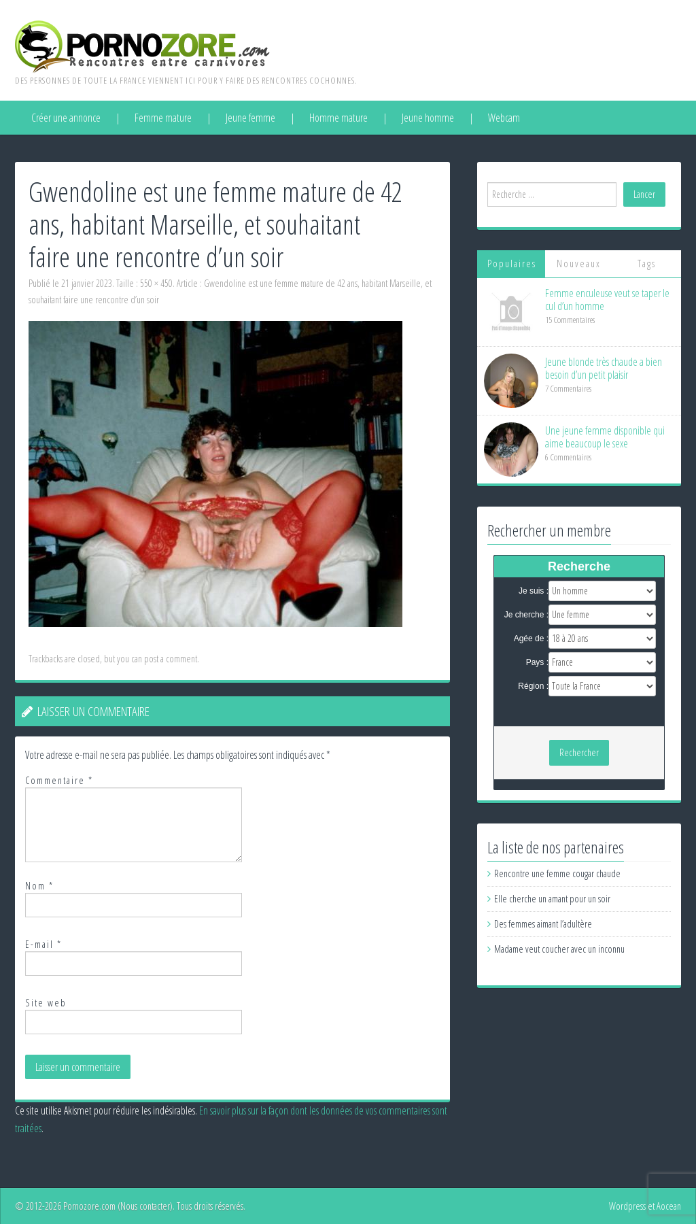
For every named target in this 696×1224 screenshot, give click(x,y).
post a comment (170, 658)
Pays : (537, 662)
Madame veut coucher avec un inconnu (559, 948)
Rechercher (579, 752)
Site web (46, 1002)
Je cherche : (526, 614)
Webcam (504, 117)
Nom (39, 885)
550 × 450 (156, 283)
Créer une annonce (66, 117)
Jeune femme (250, 117)
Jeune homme (428, 117)
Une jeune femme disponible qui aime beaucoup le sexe (605, 437)
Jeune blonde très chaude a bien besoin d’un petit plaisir (603, 368)
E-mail (43, 944)
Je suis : (534, 591)
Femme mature (163, 117)
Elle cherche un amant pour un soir (552, 898)
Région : (533, 686)
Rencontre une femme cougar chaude (557, 873)
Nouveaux (579, 263)
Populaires (511, 263)
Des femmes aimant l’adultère (543, 923)
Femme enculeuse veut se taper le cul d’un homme (607, 299)
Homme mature (338, 117)
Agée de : (531, 638)
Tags (647, 263)
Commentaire (59, 780)
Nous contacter (145, 1206)
